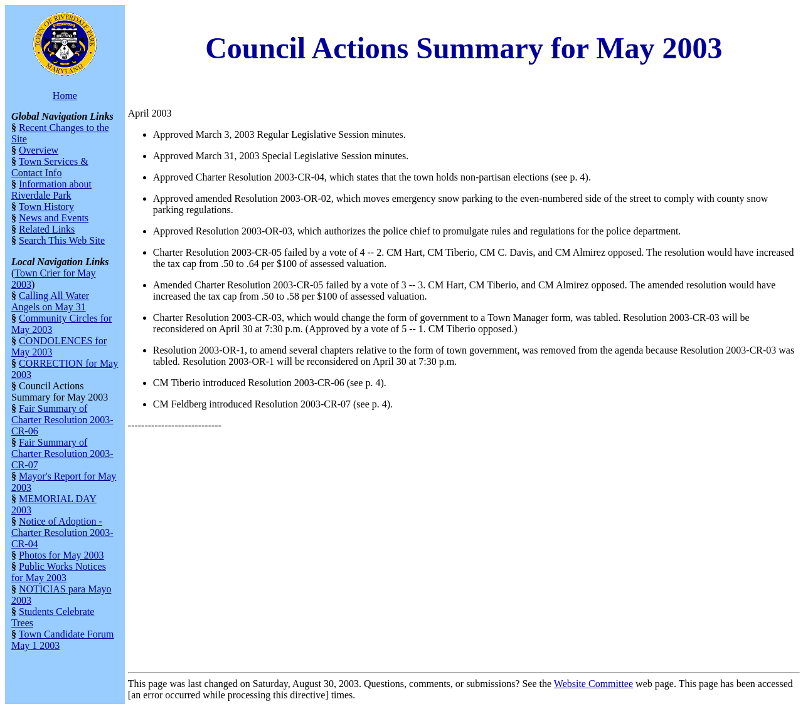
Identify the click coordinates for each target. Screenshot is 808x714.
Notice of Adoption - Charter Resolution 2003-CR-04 (62, 532)
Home (65, 95)
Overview (38, 150)
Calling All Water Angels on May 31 (50, 301)
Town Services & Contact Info (49, 167)
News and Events (53, 218)
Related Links (47, 229)
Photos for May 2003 (61, 555)
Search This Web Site (62, 240)
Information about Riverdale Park (51, 190)
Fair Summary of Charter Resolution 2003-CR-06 (62, 419)
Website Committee (593, 683)
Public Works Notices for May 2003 (58, 572)
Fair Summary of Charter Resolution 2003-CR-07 (62, 453)
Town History (46, 206)
